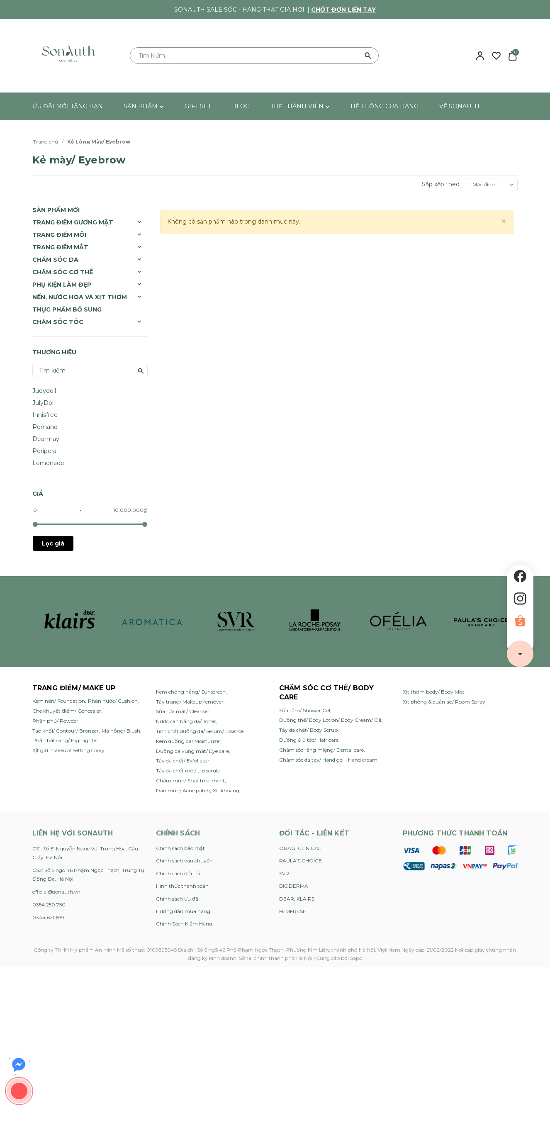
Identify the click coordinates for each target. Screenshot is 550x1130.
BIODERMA (293, 886)
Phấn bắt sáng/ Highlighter (65, 740)
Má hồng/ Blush (121, 731)
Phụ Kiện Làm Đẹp (61, 284)
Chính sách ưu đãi (178, 899)
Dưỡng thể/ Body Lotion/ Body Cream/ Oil (330, 720)
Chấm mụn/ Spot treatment (190, 780)
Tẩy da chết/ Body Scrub (308, 730)
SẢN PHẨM (144, 106)
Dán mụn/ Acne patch (183, 790)
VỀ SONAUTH (459, 106)
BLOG (241, 106)
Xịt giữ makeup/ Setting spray (68, 750)
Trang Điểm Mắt (60, 247)
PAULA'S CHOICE (300, 860)
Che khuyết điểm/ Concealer (66, 711)
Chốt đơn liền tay (343, 9)
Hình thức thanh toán (182, 886)
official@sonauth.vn (56, 892)
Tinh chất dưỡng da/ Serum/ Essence (199, 731)
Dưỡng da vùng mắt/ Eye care (192, 751)
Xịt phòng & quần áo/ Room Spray (444, 702)
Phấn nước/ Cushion (113, 701)
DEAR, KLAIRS (296, 899)
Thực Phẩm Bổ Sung (67, 309)
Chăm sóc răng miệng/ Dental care (321, 750)
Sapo (356, 958)
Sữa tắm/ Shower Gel (304, 710)
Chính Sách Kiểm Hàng (184, 924)
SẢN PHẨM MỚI (56, 210)
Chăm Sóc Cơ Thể (62, 272)
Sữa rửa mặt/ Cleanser (182, 711)
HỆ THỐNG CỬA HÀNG (384, 106)
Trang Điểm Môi (59, 235)
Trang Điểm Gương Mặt (72, 222)
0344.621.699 (48, 917)
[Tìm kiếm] (368, 55)
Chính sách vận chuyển (184, 860)
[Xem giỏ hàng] (512, 55)
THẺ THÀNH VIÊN (300, 106)
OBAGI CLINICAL (300, 848)
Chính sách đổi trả (178, 873)
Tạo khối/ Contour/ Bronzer (65, 731)
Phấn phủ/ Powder (55, 721)
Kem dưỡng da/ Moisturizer (188, 741)
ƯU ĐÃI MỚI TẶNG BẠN (67, 106)
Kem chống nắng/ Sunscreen (191, 692)
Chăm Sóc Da (55, 259)
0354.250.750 (49, 904)
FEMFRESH (293, 911)
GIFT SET (198, 106)
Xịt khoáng (226, 790)
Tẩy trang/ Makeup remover (190, 702)
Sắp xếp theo (441, 184)
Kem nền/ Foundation (58, 701)
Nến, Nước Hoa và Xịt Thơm (79, 297)
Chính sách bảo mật (180, 848)
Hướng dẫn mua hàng (183, 911)
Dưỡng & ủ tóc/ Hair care (308, 740)
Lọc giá (53, 543)
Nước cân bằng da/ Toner (186, 721)
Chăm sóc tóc (57, 322)
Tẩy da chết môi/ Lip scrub (187, 770)
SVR (284, 873)
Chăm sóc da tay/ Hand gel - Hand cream (328, 760)
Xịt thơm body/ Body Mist (434, 692)
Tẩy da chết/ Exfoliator (182, 760)
